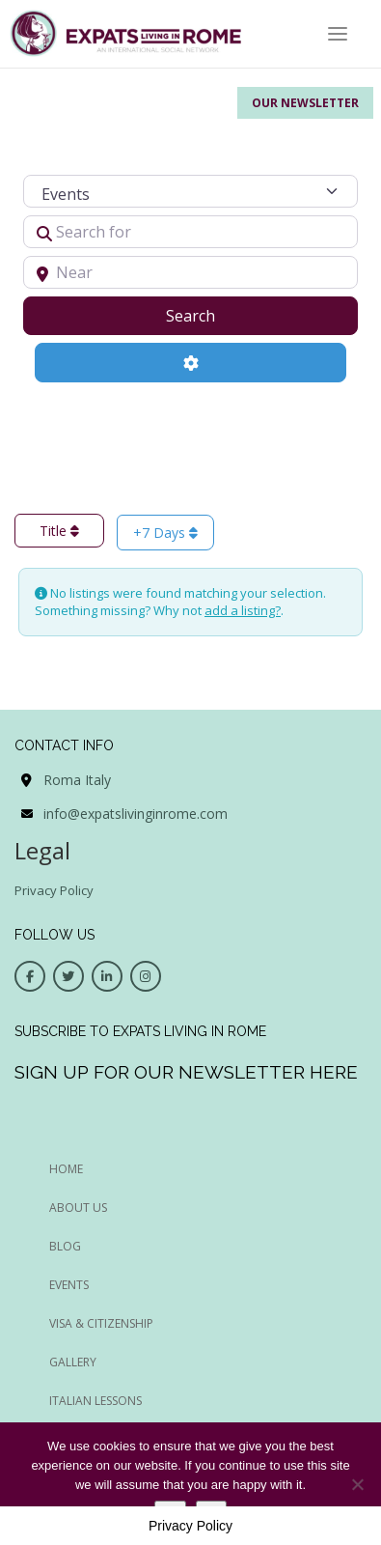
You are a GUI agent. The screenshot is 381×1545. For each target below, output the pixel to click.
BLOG (65, 1246)
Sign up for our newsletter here (186, 1071)
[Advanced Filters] (191, 362)
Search (214, 314)
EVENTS (69, 1285)
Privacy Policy (54, 890)
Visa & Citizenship (101, 1323)
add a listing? (242, 610)
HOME (66, 1169)
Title (59, 530)
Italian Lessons (95, 1400)
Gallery (72, 1362)
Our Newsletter (305, 103)
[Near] (191, 272)
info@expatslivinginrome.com (135, 813)
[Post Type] (191, 191)
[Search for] (191, 231)
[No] (357, 1484)
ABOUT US (78, 1207)
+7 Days (165, 532)
